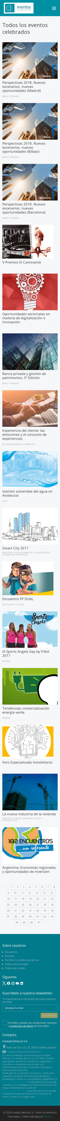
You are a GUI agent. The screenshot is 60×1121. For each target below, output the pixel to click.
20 (37, 898)
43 (52, 916)
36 (52, 910)
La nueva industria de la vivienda (29, 814)
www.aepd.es (42, 1096)
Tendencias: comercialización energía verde (25, 710)
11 (22, 892)
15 (51, 892)
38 (15, 916)
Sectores (10, 956)
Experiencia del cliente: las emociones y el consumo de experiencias (24, 434)
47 (39, 922)
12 (29, 892)
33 (30, 910)
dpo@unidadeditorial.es (14, 1090)
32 (23, 910)
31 (15, 910)
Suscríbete (49, 1015)
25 (23, 904)
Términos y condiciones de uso (22, 960)
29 (52, 904)
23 (8, 904)
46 (31, 922)
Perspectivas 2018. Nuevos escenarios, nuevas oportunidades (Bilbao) (24, 147)
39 (23, 916)
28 (45, 904)
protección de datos (21, 1026)
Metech (48, 1116)
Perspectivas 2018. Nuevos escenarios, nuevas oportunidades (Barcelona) (24, 208)
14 (44, 892)
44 (17, 922)
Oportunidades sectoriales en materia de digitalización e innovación (26, 317)
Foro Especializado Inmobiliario (27, 762)
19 (30, 898)
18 (23, 898)
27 (37, 904)
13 (37, 892)
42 (45, 916)
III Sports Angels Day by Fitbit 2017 (25, 653)
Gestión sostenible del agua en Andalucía (27, 493)
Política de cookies (15, 968)
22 (52, 898)
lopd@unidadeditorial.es (14, 1081)
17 (15, 898)
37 (8, 916)
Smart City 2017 (15, 548)
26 (30, 904)
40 (30, 916)
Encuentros (11, 952)
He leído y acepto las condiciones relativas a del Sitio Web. (29, 1024)
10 (15, 892)
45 (24, 922)
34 (37, 910)
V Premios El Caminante (21, 262)
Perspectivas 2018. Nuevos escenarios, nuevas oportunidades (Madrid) (24, 86)
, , (31, 1047)
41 (37, 916)
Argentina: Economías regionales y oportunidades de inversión (29, 869)
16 (8, 898)
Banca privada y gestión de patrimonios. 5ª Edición (24, 375)
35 (45, 910)
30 (8, 910)
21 (45, 898)
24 (15, 904)
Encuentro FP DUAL (18, 598)
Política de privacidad (16, 964)
